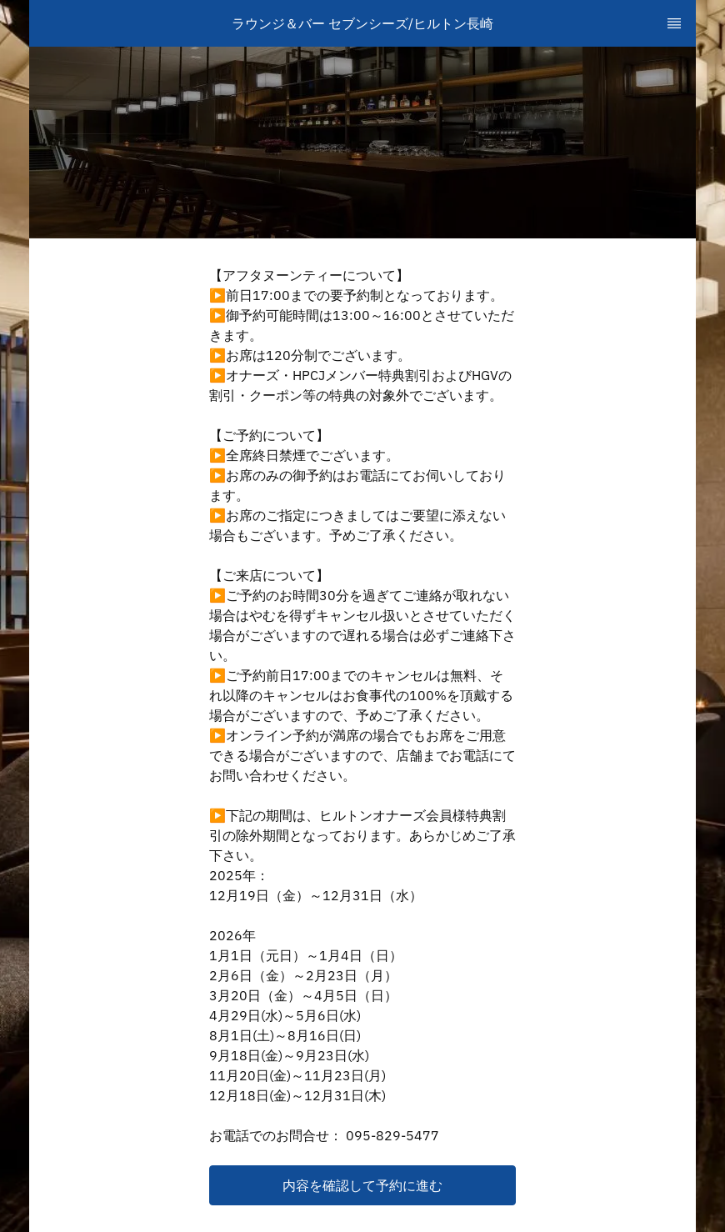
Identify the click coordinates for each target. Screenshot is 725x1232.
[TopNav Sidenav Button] (674, 23)
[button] (362, 1185)
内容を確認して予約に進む (362, 1185)
